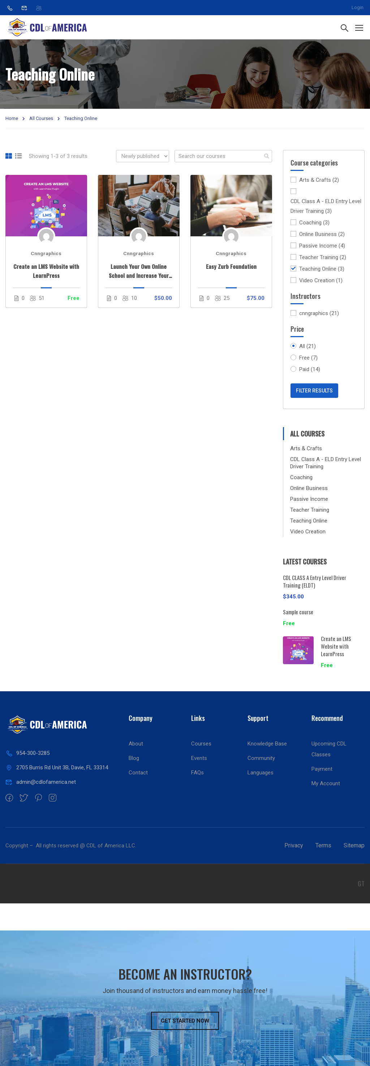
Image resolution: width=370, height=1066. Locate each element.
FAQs (197, 772)
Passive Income (322, 246)
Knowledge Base (267, 743)
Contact (138, 772)
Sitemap (354, 845)
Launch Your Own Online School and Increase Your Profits (139, 271)
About (136, 743)
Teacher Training (322, 257)
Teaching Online (321, 269)
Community (261, 758)
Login (357, 7)
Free (308, 358)
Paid (309, 369)
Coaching (314, 223)
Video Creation (321, 280)
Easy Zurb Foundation (231, 266)
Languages (261, 772)
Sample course (298, 612)
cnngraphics (319, 313)
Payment (321, 769)
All (307, 346)
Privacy (293, 845)
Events (199, 758)
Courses (201, 743)
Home (11, 118)
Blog (134, 758)
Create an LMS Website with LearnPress (46, 271)
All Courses (41, 118)
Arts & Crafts (319, 180)
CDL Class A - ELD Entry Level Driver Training (326, 207)
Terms (323, 845)
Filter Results (314, 391)
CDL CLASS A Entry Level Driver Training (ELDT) (314, 581)
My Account (325, 783)
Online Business (322, 234)
